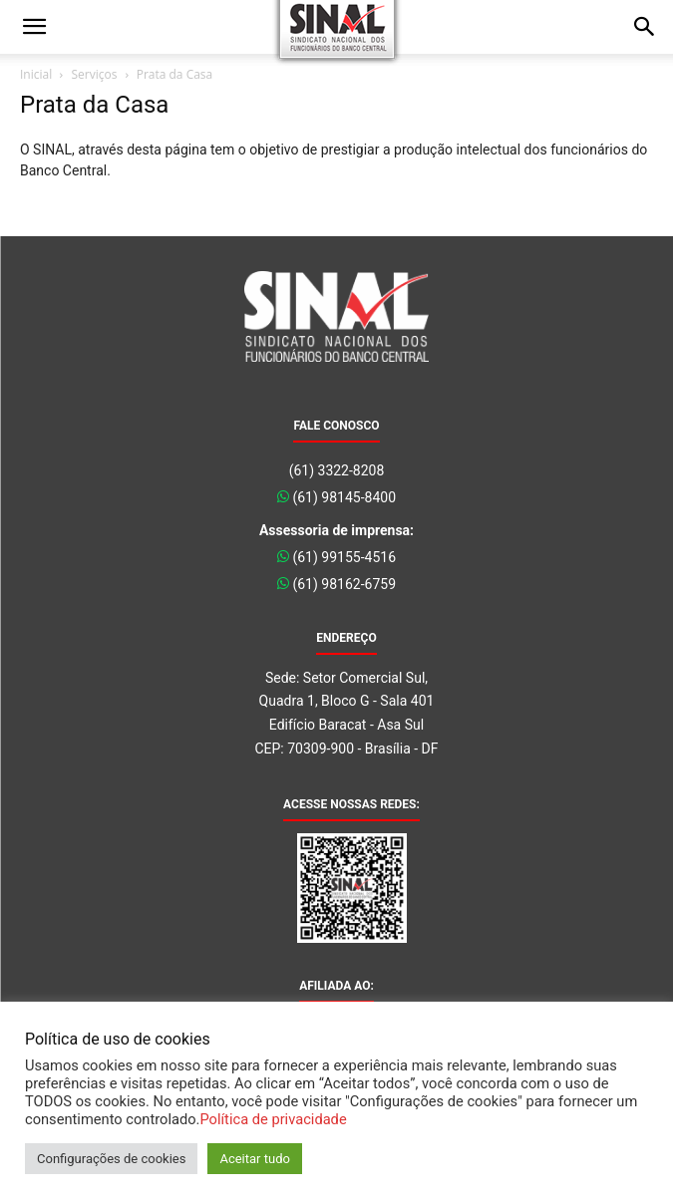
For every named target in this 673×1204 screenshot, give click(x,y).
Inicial (36, 74)
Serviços (94, 74)
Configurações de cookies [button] (111, 1158)
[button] (34, 27)
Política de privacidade (272, 1119)
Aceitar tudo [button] (254, 1158)
